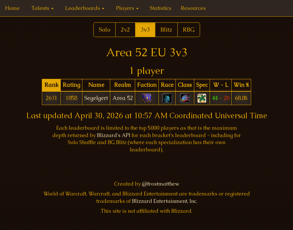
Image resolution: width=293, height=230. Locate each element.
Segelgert (96, 98)
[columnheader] (51, 85)
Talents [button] (42, 8)
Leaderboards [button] (84, 8)
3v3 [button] (145, 29)
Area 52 (122, 98)
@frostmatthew (160, 183)
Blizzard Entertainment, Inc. (164, 201)
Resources (193, 8)
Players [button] (127, 8)
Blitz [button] (166, 29)
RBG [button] (189, 29)
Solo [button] (104, 29)
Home (12, 8)
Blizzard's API (113, 135)
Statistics (160, 8)
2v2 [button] (125, 29)
